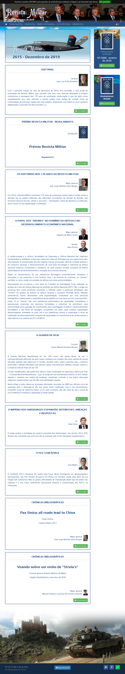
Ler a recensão (80, 546)
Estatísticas (64, 24)
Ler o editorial (80, 111)
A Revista (30, 24)
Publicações (16, 24)
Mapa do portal (62, 668)
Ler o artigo (81, 163)
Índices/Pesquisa (46, 24)
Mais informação (107, 103)
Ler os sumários (107, 65)
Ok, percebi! (105, 2)
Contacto (77, 24)
